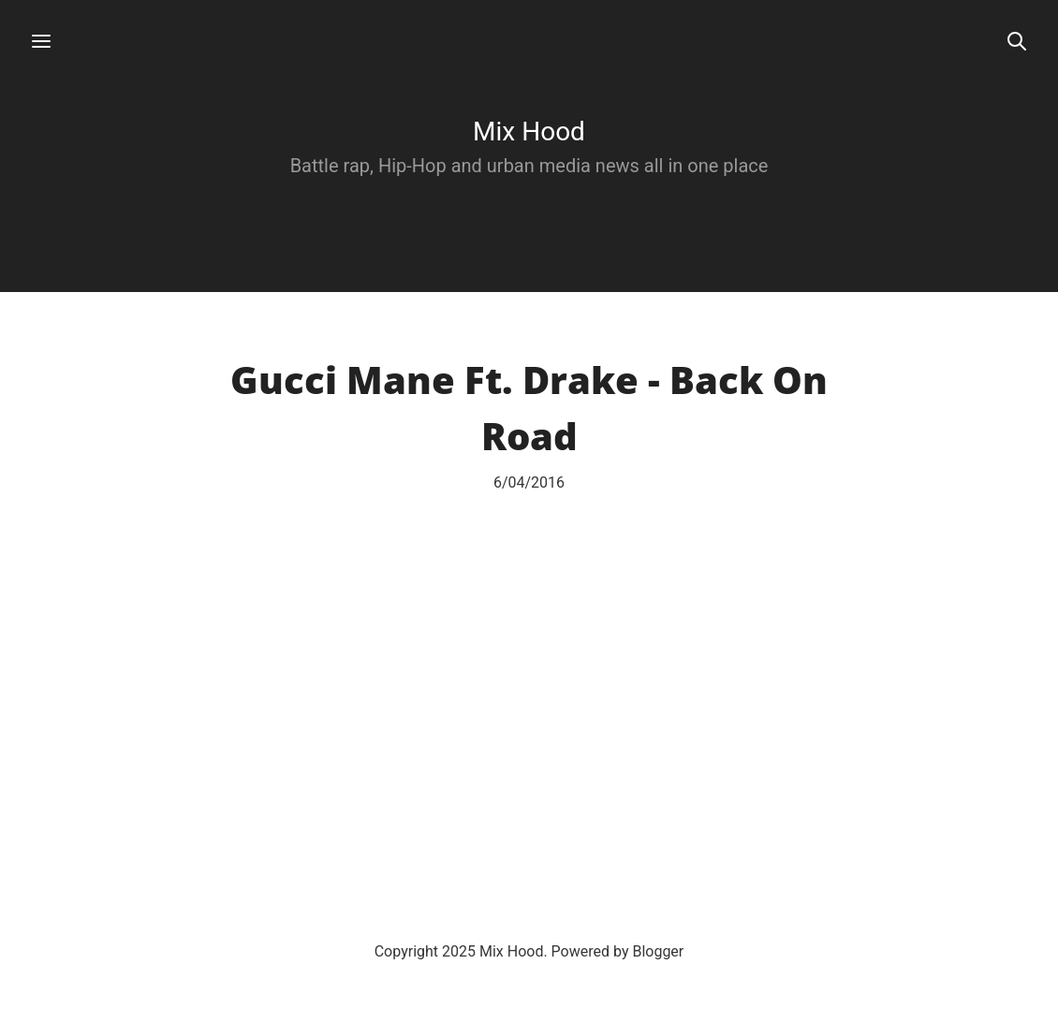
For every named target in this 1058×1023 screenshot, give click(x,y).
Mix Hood (529, 131)
